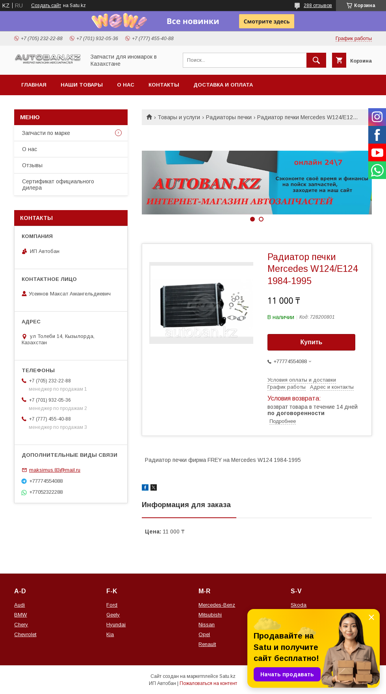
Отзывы (32, 165)
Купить (312, 342)
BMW (20, 615)
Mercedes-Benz (217, 605)
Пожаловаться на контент (208, 683)
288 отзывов (318, 5)
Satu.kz (227, 676)
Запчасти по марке (46, 133)
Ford (111, 605)
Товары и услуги (179, 117)
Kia (110, 634)
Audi (19, 605)
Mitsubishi (210, 615)
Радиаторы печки (229, 117)
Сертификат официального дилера (58, 184)
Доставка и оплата (223, 85)
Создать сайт (46, 5)
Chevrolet (25, 634)
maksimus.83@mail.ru (54, 470)
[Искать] (316, 60)
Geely (113, 615)
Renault (207, 644)
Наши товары (82, 85)
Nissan (207, 625)
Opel (204, 634)
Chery (21, 625)
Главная (33, 85)
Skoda (298, 605)
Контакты (163, 85)
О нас (125, 85)
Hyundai (116, 625)
